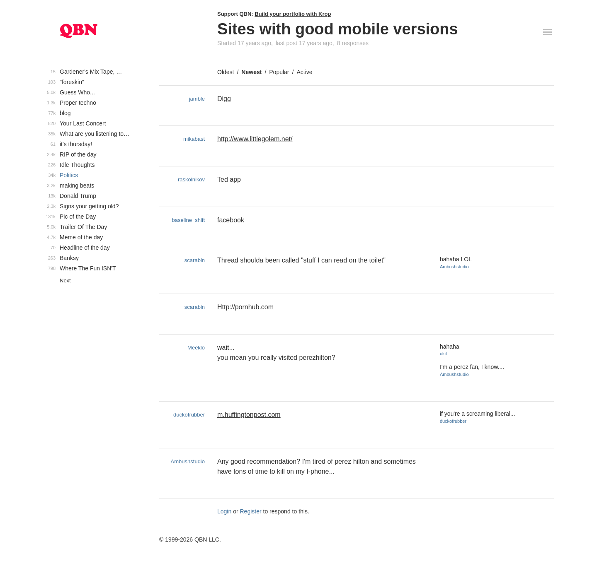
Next (65, 280)
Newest (251, 72)
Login (224, 511)
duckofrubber (189, 415)
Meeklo (196, 347)
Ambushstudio (454, 266)
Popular (279, 72)
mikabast (194, 139)
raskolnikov (191, 179)
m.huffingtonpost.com (249, 414)
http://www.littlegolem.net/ (254, 138)
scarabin (194, 260)
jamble (197, 99)
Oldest (225, 72)
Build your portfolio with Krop (293, 14)
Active (304, 72)
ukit (443, 353)
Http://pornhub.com (245, 307)
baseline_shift (188, 220)
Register (251, 511)
